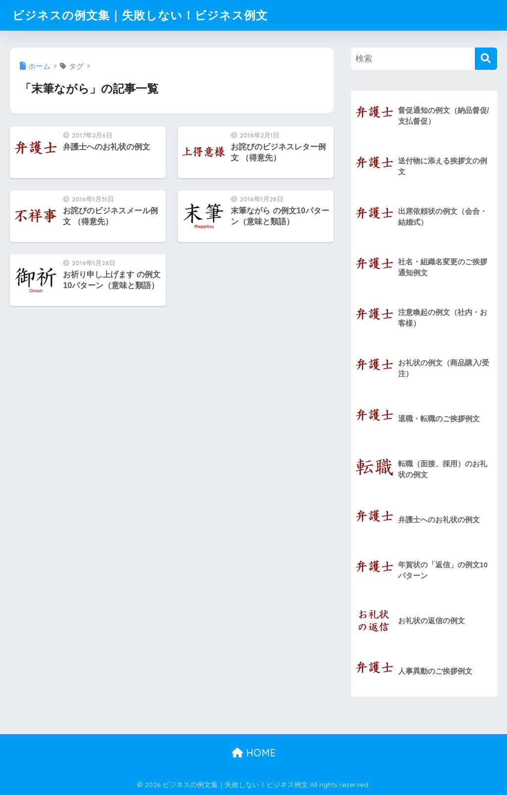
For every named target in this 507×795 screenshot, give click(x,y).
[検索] (486, 59)
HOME (254, 752)
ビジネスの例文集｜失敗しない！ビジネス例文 (140, 15)
